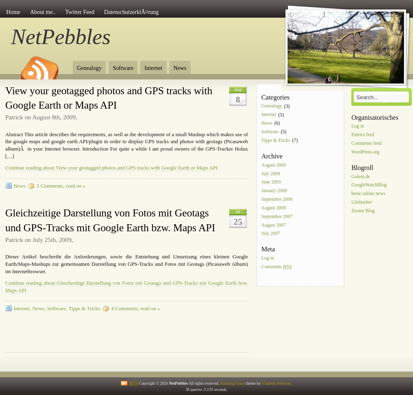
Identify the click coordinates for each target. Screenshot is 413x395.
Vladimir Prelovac (276, 383)
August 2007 (273, 225)
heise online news (368, 194)
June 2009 (271, 182)
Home (13, 12)
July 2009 (270, 174)
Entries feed (362, 134)
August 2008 (273, 208)
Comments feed (366, 143)
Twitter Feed (79, 12)
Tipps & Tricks (84, 308)
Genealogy (89, 68)
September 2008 (276, 199)
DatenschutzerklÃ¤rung (131, 12)
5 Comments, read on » (61, 186)
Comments (276, 267)
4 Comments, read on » (135, 308)
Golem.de (360, 176)
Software (123, 68)
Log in (267, 258)
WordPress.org (365, 152)
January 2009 (274, 191)
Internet (153, 68)
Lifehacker (361, 202)
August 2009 (273, 165)
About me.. (43, 12)
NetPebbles (61, 36)
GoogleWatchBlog (369, 185)
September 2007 (276, 216)
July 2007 (270, 234)
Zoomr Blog (363, 211)
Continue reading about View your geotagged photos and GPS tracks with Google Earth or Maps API (111, 168)
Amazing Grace (232, 383)
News (180, 68)
